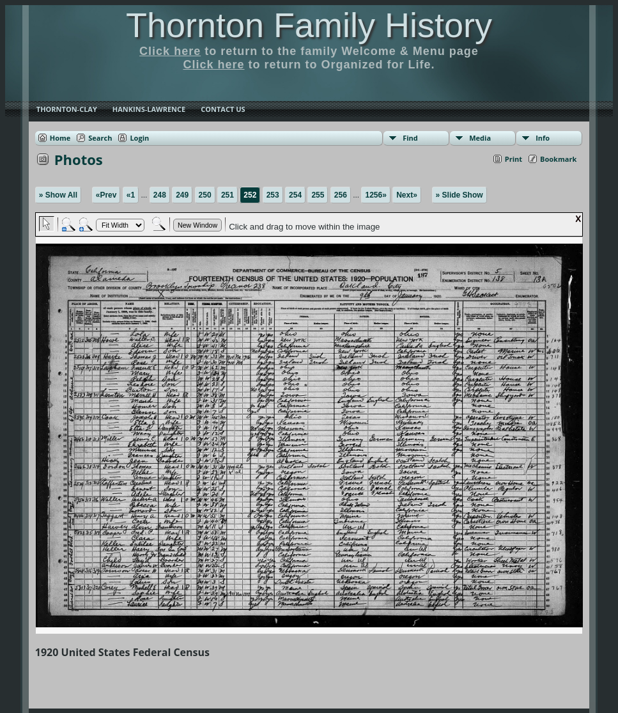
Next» (406, 195)
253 (273, 195)
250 (205, 195)
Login (139, 138)
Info (543, 138)
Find (410, 138)
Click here (170, 51)
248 (159, 195)
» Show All (58, 195)
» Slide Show (459, 195)
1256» (375, 195)
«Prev (106, 195)
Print (513, 159)
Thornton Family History (309, 25)
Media (480, 138)
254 (295, 195)
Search (100, 138)
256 (340, 195)
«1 (131, 195)
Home (60, 138)
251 (227, 195)
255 (317, 195)
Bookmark (558, 159)
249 (182, 195)
